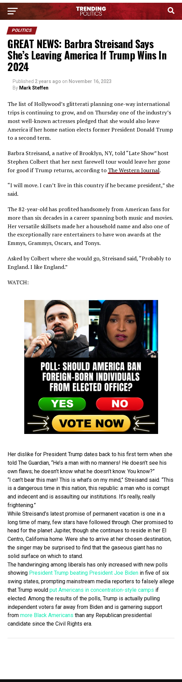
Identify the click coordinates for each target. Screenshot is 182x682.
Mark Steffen (33, 88)
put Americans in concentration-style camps (102, 590)
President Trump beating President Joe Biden (83, 573)
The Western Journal (133, 170)
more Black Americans (46, 615)
